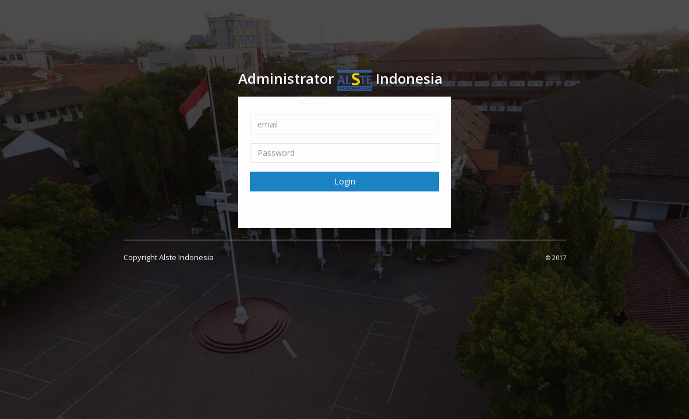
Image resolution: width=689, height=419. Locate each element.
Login (344, 180)
